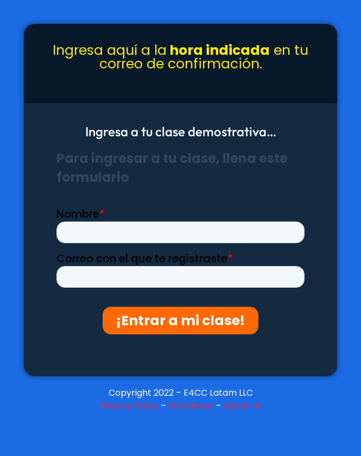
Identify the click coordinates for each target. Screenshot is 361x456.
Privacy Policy (129, 406)
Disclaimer (190, 406)
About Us (242, 406)
